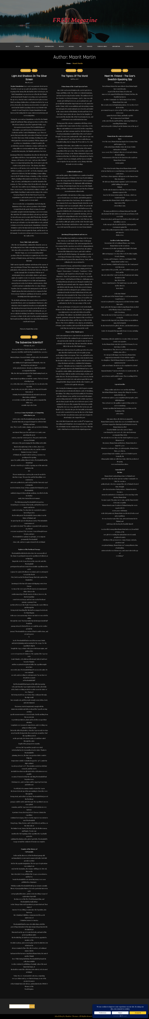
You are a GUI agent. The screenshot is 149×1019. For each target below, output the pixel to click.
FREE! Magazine (74, 20)
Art (80, 46)
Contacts (129, 46)
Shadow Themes (71, 1016)
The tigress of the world (74, 76)
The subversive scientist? (29, 342)
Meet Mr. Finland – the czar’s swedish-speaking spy (119, 77)
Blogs (61, 46)
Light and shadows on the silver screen (29, 77)
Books (71, 46)
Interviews (49, 46)
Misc (27, 46)
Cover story (26, 70)
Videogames (102, 46)
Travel (89, 46)
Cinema (37, 46)
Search (32, 1006)
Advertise (116, 46)
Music (18, 46)
